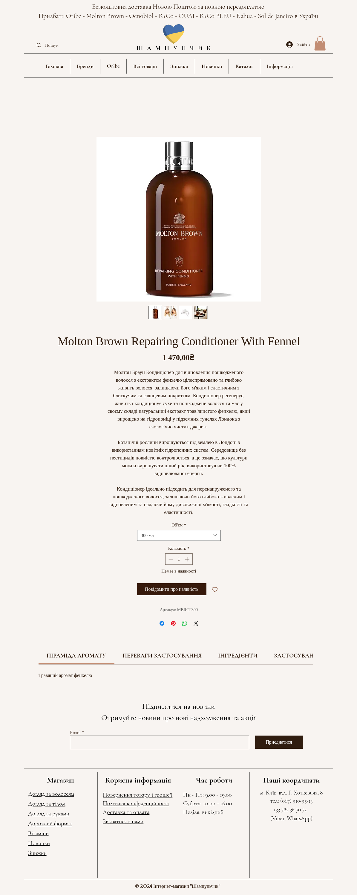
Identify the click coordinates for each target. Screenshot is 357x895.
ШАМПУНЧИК (176, 48)
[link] (76, 655)
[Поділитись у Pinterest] (173, 623)
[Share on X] (196, 623)
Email (75, 732)
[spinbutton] (179, 559)
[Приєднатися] (279, 742)
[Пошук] (62, 45)
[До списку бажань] (215, 589)
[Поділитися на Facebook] (162, 623)
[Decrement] (170, 559)
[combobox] (179, 535)
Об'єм (178, 525)
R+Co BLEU (216, 16)
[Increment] (188, 559)
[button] (85, 66)
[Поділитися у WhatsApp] (184, 623)
